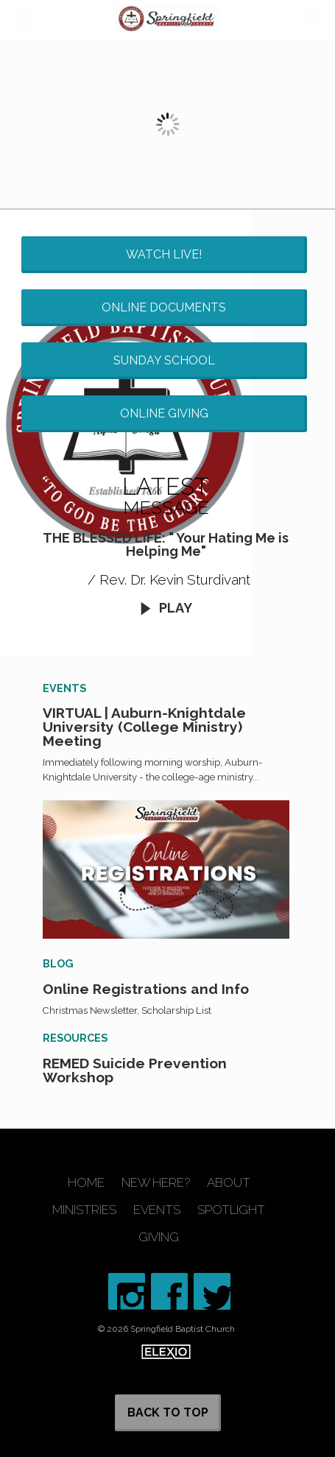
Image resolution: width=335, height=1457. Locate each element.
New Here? (155, 1182)
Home (86, 1182)
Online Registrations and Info (146, 989)
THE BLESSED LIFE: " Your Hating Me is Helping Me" (166, 544)
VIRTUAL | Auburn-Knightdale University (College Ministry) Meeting (144, 727)
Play (165, 607)
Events (156, 1210)
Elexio (166, 1351)
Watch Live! (164, 254)
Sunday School (164, 360)
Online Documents (164, 307)
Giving (158, 1237)
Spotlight (231, 1210)
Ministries (84, 1210)
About (228, 1182)
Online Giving (164, 413)
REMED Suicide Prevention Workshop (135, 1070)
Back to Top (167, 1412)
